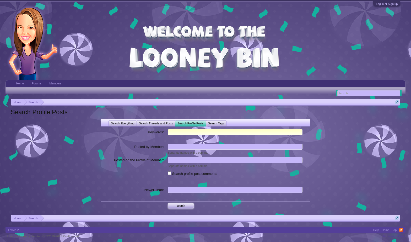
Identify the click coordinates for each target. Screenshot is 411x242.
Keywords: (156, 132)
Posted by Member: (149, 147)
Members (55, 83)
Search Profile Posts (190, 123)
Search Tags (216, 123)
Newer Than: (154, 190)
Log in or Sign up (387, 3)
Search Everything (122, 123)
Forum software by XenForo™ (43, 236)
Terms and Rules (393, 236)
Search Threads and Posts (156, 123)
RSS (401, 230)
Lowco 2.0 (14, 230)
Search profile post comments (192, 174)
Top (394, 230)
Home (20, 83)
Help (376, 230)
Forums (36, 83)
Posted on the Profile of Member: (139, 160)
